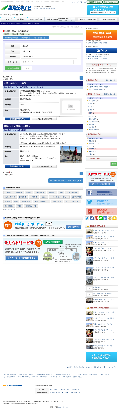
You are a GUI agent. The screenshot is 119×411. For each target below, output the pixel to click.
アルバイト (92, 143)
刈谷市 (90, 113)
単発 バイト (57, 201)
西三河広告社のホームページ (59, 392)
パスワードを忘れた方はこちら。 (97, 56)
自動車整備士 (72, 192)
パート (91, 146)
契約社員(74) (28, 56)
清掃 (61, 192)
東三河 (53, 8)
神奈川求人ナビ (77, 389)
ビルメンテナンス (73, 201)
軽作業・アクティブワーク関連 (98, 87)
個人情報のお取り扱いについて (65, 374)
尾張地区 (91, 124)
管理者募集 (96, 287)
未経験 (29, 192)
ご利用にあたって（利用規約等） (87, 374)
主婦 (16, 201)
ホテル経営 (26, 201)
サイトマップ (105, 374)
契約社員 (91, 149)
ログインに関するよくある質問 (97, 58)
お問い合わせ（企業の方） (45, 374)
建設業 (7, 201)
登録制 (91, 154)
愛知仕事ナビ (54, 389)
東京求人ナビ (65, 389)
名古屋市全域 (93, 121)
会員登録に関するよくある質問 (97, 43)
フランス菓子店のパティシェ (102, 248)
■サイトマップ (82, 2)
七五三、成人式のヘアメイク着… (104, 230)
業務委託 (91, 151)
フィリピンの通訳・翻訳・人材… (104, 339)
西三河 (48, 8)
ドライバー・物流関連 (96, 89)
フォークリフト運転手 (13, 192)
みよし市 (91, 116)
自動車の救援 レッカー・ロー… (104, 299)
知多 (44, 8)
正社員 (91, 141)
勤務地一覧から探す (110, 94)
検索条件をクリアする (96, 84)
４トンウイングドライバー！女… (104, 268)
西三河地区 (92, 100)
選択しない (27, 46)
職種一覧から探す (111, 80)
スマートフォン (63, 407)
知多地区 (91, 127)
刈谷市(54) (27, 51)
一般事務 (33, 197)
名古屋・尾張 (38, 8)
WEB (20, 206)
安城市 (90, 110)
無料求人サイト (76, 392)
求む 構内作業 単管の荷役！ (103, 293)
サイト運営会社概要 (10, 374)
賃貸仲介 (51, 192)
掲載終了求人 (77, 377)
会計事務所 (9, 206)
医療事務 (22, 197)
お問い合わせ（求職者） (26, 374)
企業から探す (67, 377)
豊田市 (90, 107)
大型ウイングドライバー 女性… (104, 258)
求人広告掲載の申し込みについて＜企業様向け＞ (33, 377)
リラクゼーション (41, 201)
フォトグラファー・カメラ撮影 (103, 236)
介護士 (44, 197)
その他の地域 (93, 129)
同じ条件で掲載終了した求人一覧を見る (66, 181)
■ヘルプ (74, 2)
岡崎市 (90, 103)
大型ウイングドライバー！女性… (104, 277)
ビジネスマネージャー (59, 197)
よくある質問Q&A (9, 377)
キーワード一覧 (10, 209)
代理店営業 (76, 197)
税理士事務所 (10, 197)
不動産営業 (40, 192)
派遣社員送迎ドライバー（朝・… (104, 346)
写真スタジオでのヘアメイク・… (104, 242)
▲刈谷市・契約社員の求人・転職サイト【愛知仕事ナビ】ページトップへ (91, 367)
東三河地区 (92, 119)
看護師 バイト (31, 206)
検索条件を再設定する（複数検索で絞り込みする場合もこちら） (26, 38)
